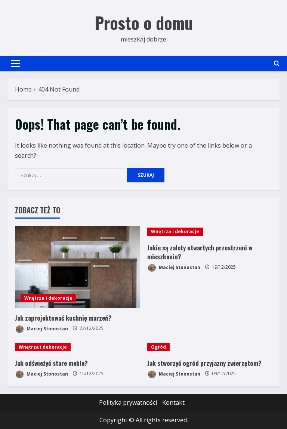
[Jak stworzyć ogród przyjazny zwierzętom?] (209, 347)
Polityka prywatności (128, 402)
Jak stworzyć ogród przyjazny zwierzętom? (204, 363)
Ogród (158, 347)
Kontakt (173, 402)
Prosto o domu (144, 22)
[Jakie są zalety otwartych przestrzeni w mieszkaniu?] (209, 232)
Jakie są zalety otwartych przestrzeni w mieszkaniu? (199, 252)
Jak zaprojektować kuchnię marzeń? (63, 317)
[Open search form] (277, 63)
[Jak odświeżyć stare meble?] (77, 347)
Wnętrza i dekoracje (48, 298)
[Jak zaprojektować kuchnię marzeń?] (77, 267)
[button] (15, 63)
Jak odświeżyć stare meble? (51, 363)
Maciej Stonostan (41, 329)
